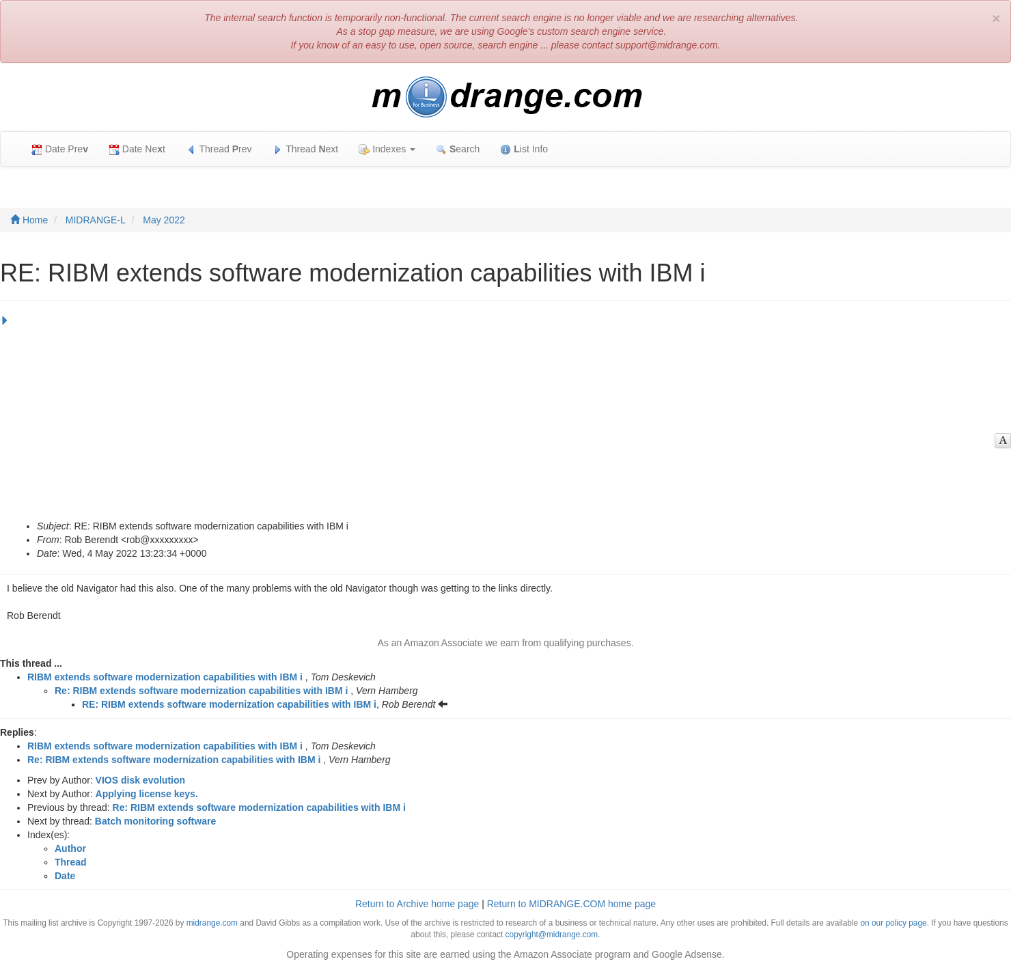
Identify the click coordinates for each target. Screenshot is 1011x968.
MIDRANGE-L (96, 220)
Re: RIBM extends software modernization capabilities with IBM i (201, 690)
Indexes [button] (387, 149)
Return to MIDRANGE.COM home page (571, 903)
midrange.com (212, 923)
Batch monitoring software (155, 821)
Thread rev (219, 149)
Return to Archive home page (417, 903)
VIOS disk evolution (140, 780)
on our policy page (893, 923)
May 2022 (163, 220)
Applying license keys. (147, 793)
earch (458, 149)
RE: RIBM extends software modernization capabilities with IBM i (229, 704)
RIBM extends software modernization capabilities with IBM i (165, 677)
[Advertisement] (502, 416)
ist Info (524, 149)
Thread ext (306, 149)
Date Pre (59, 149)
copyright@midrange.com (552, 934)
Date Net (137, 149)
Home (29, 220)
